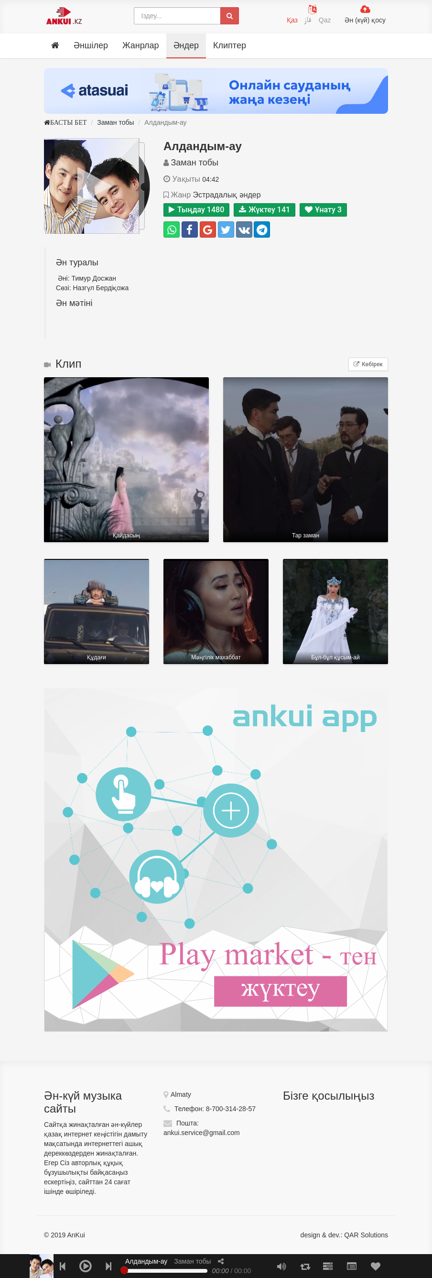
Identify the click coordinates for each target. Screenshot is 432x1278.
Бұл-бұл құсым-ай (335, 611)
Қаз (292, 20)
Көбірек (368, 364)
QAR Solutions (366, 1235)
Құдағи (96, 611)
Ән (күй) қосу (365, 20)
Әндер (186, 45)
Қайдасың (126, 459)
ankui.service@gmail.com (201, 1132)
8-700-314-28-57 (231, 1109)
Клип (62, 363)
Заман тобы (115, 122)
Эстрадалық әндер (226, 195)
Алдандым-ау (146, 1261)
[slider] (124, 1270)
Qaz (325, 20)
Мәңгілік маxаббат (216, 611)
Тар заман (305, 459)
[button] (221, 1261)
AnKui (75, 1235)
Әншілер (91, 45)
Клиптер (229, 45)
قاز (309, 21)
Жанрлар (140, 45)
